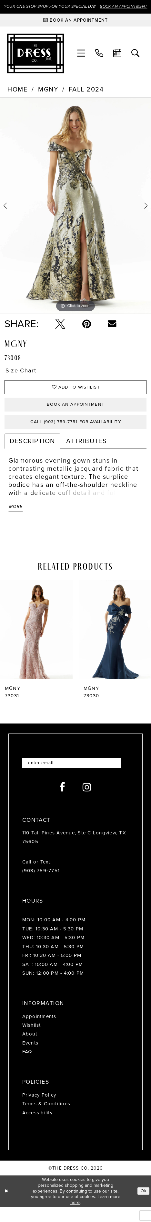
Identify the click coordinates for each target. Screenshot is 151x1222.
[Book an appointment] (75, 27)
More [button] (16, 520)
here (75, 1217)
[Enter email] (75, 778)
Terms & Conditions (46, 1119)
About (29, 1049)
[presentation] (36, 644)
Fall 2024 (86, 97)
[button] (81, 61)
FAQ (27, 1067)
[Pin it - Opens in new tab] (86, 331)
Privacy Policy (39, 1110)
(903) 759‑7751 (41, 886)
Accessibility (37, 1128)
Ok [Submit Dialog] (143, 1206)
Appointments (39, 1031)
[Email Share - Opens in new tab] (112, 331)
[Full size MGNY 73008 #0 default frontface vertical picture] (75, 213)
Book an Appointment (75, 415)
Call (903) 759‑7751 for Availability (75, 434)
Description (32, 454)
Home (17, 97)
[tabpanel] (75, 213)
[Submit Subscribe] (122, 778)
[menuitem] (81, 61)
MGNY (48, 97)
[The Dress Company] (35, 60)
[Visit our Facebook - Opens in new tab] (62, 803)
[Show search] (135, 61)
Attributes (86, 454)
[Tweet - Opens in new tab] (60, 331)
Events (30, 1058)
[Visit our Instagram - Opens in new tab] (87, 803)
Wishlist (31, 1040)
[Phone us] (99, 61)
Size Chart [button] (22, 378)
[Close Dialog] (7, 1206)
